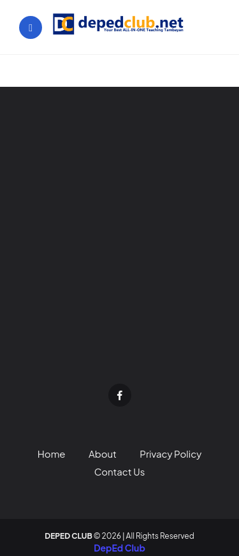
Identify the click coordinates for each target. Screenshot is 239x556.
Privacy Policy (170, 453)
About (103, 453)
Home (52, 453)
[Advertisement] (119, 244)
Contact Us (119, 471)
